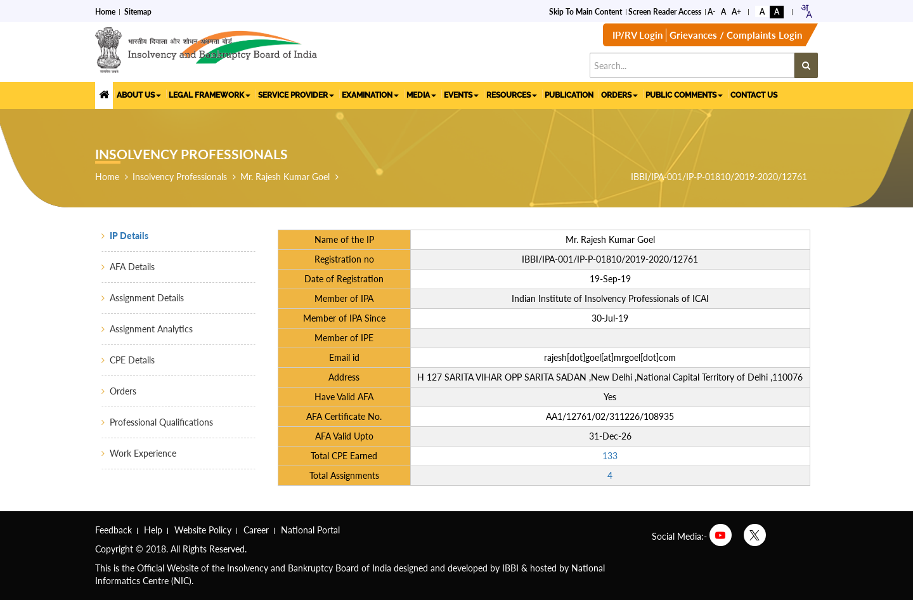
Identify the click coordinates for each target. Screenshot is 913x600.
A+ (736, 11)
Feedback (113, 530)
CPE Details (132, 360)
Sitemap (138, 11)
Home (105, 11)
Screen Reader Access (664, 11)
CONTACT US (753, 95)
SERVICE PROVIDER (296, 95)
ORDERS (619, 95)
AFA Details (132, 266)
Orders (123, 391)
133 (610, 455)
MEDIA (421, 95)
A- (711, 11)
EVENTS (461, 95)
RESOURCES (511, 95)
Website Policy (202, 530)
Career (256, 530)
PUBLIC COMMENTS (684, 95)
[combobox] (806, 11)
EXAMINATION (370, 95)
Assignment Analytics (151, 328)
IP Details (129, 235)
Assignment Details (147, 297)
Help (153, 530)
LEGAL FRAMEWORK (209, 95)
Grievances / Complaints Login (736, 35)
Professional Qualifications (161, 422)
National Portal (310, 530)
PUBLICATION (569, 95)
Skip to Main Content (585, 11)
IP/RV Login (637, 35)
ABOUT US (139, 95)
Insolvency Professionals (180, 176)
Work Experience (143, 453)
